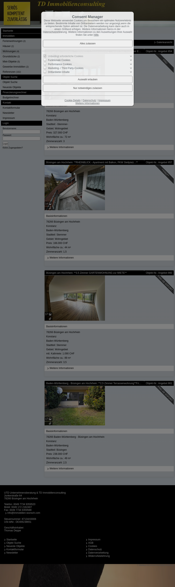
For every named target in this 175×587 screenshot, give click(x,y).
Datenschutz (89, 100)
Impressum (104, 100)
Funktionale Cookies (59, 60)
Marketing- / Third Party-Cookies (66, 68)
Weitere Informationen (87, 103)
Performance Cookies (60, 64)
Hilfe (96, 34)
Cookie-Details (72, 100)
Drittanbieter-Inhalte (59, 72)
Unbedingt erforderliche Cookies (65, 56)
